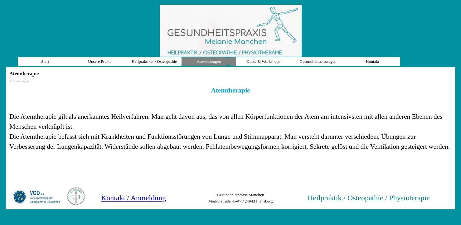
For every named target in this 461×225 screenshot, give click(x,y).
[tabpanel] (230, 118)
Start (45, 61)
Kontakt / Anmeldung (133, 198)
